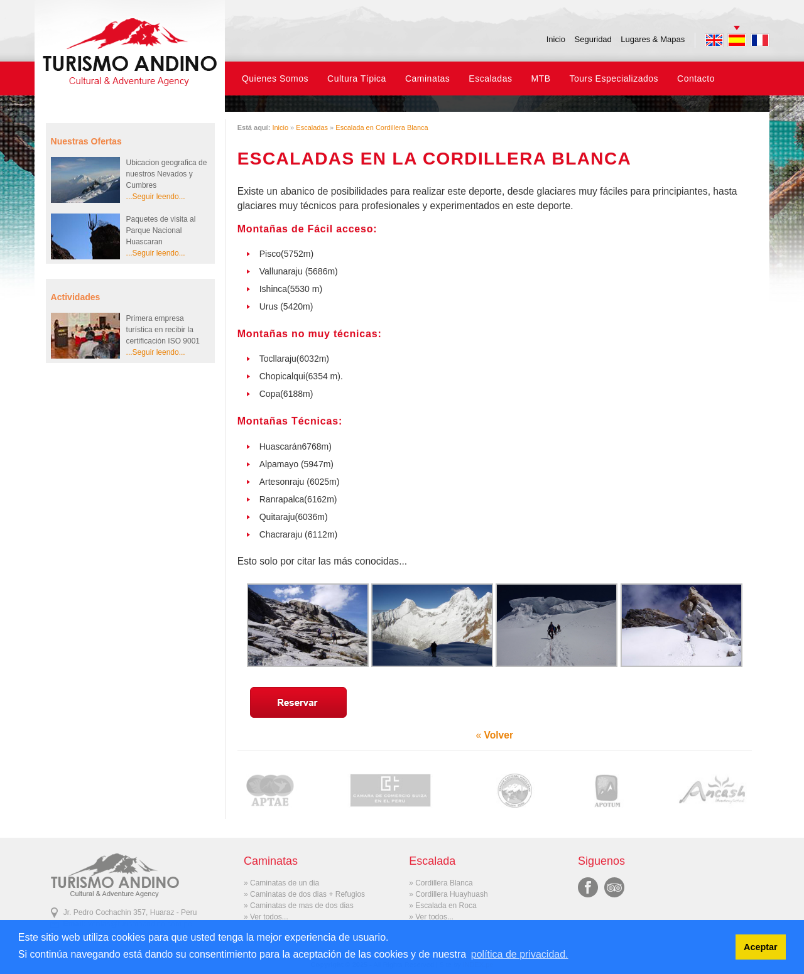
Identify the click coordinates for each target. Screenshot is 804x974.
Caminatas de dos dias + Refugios (307, 894)
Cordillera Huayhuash (451, 894)
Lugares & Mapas (653, 39)
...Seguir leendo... (155, 196)
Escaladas (312, 127)
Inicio (555, 39)
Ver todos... (269, 916)
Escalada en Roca (445, 905)
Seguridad (593, 39)
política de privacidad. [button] (519, 954)
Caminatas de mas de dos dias (302, 905)
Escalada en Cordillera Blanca (381, 127)
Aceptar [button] (761, 947)
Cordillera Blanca (443, 883)
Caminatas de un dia (284, 883)
